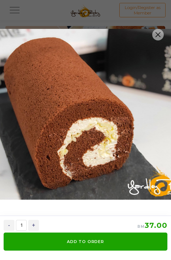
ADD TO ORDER (85, 241)
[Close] (158, 34)
